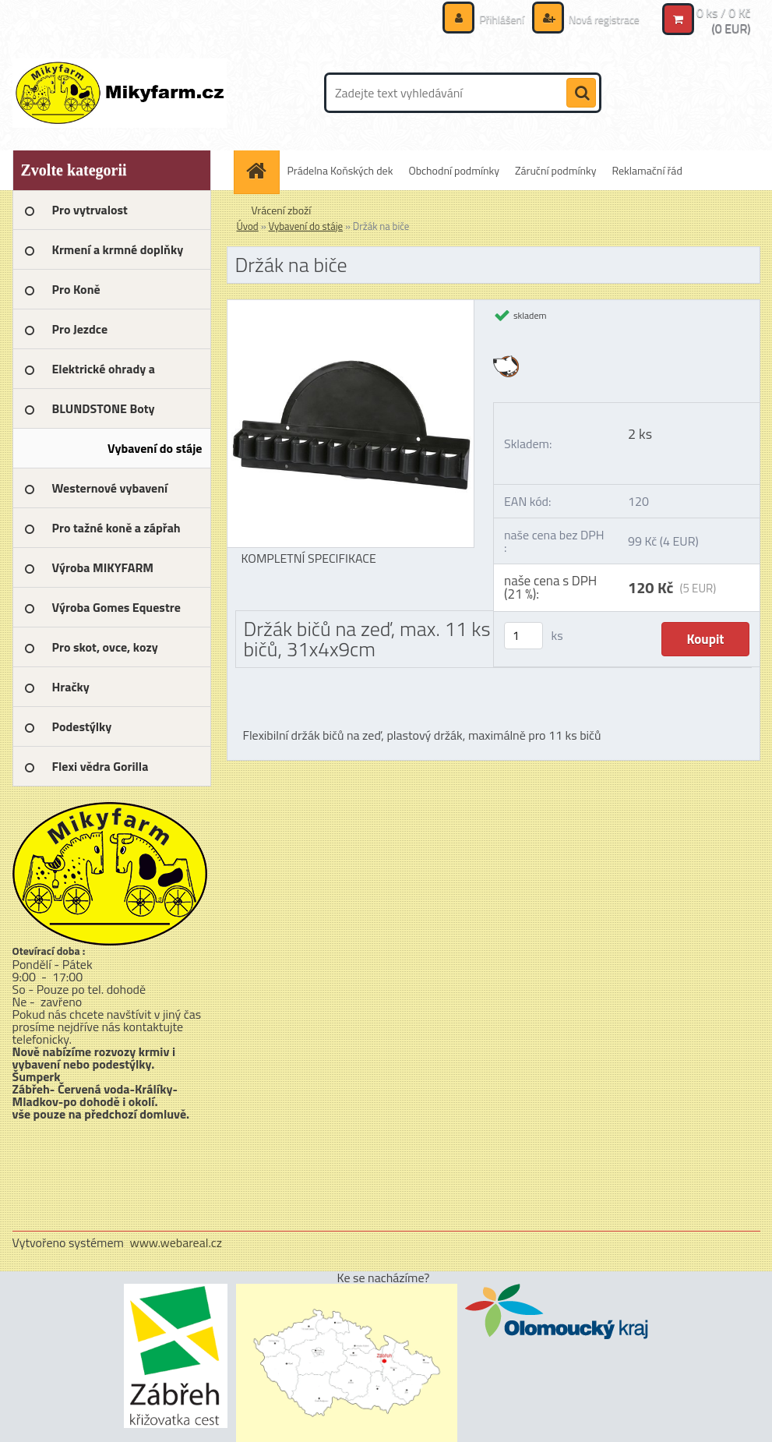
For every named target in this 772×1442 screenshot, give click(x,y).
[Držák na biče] (350, 306)
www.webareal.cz (175, 1242)
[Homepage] (262, 170)
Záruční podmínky (556, 170)
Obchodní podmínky (453, 170)
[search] (581, 93)
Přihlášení (502, 19)
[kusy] (523, 635)
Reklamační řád (647, 170)
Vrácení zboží (282, 210)
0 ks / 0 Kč (723, 12)
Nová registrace (603, 19)
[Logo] (119, 93)
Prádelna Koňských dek (340, 170)
